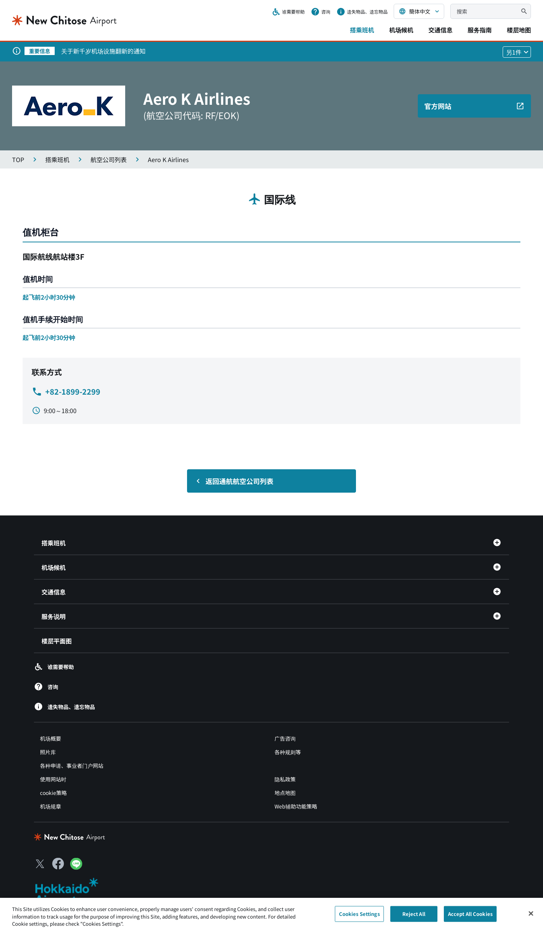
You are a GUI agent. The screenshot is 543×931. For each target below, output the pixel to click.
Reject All (413, 917)
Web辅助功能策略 (296, 806)
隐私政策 (285, 779)
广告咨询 (285, 738)
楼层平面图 (56, 640)
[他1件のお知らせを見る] (517, 52)
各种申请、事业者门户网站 (71, 765)
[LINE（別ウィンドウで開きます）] (76, 866)
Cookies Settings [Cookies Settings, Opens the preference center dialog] (359, 917)
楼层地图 (519, 29)
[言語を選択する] (419, 11)
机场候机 (401, 29)
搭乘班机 (362, 29)
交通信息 (440, 29)
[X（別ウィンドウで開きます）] (40, 864)
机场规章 (50, 806)
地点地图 (285, 792)
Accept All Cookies (470, 917)
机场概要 (50, 738)
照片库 (48, 752)
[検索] (524, 11)
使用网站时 (53, 779)
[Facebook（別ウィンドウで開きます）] (58, 864)
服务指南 (480, 29)
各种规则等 (288, 752)
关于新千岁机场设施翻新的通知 (103, 50)
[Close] (531, 917)
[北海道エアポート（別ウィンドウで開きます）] (73, 891)
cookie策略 (53, 792)
